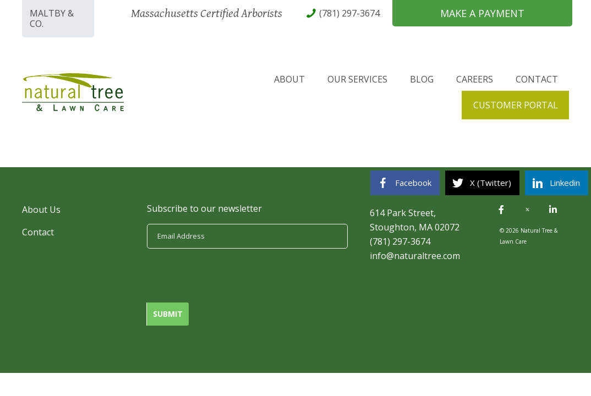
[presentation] (230, 275)
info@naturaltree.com (415, 256)
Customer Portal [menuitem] (515, 105)
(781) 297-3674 (400, 241)
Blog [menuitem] (422, 79)
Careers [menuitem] (474, 79)
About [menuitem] (289, 79)
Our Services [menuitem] (357, 79)
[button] (502, 209)
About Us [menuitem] (41, 210)
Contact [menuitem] (537, 79)
